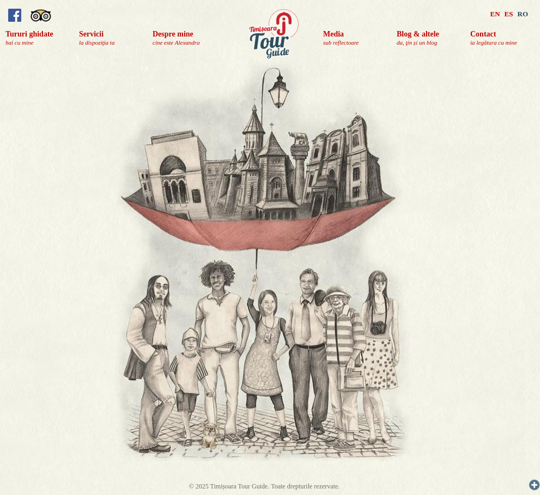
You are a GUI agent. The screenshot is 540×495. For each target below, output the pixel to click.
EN (495, 14)
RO (523, 14)
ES (509, 14)
